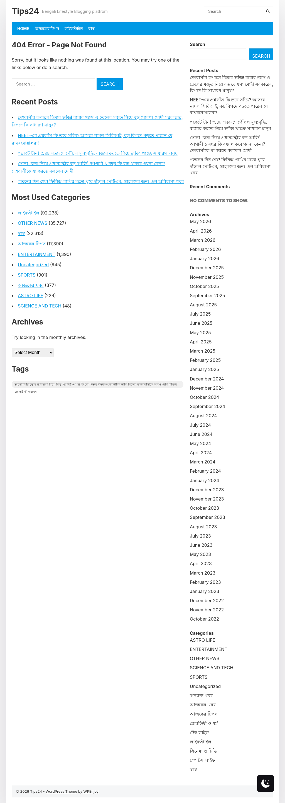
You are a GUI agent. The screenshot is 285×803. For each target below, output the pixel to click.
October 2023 (204, 508)
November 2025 (207, 277)
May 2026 (200, 221)
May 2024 (200, 443)
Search (197, 44)
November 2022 (207, 609)
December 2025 (207, 267)
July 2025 (200, 314)
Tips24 (25, 11)
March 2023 (202, 573)
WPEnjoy (91, 791)
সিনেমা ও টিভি (203, 751)
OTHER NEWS (32, 223)
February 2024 (205, 471)
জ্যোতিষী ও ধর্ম (204, 723)
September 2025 (207, 295)
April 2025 (201, 342)
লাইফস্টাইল (74, 28)
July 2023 (200, 536)
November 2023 (207, 499)
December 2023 (207, 489)
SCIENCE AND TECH (39, 306)
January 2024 (204, 480)
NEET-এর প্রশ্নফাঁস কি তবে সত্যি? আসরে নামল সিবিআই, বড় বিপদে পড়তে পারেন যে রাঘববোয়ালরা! (229, 106)
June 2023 (201, 545)
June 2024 (201, 434)
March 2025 (202, 351)
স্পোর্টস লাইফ (202, 760)
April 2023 (201, 563)
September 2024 (207, 406)
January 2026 (204, 258)
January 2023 (204, 591)
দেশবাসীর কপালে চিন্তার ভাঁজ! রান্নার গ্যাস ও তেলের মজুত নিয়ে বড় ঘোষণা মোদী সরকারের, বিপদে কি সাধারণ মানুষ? (231, 84)
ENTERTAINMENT (36, 254)
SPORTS (27, 275)
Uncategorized (33, 264)
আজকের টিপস (47, 28)
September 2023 (207, 517)
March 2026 (202, 240)
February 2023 (205, 582)
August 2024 (203, 415)
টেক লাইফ (199, 732)
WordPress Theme (61, 791)
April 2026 (201, 231)
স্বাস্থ (91, 28)
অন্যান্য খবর (201, 695)
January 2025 (204, 369)
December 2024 (207, 379)
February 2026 (205, 249)
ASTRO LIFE (30, 295)
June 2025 (201, 323)
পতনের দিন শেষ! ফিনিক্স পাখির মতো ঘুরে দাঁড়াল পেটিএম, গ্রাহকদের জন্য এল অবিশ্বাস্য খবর (101, 181)
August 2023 (203, 526)
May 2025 (200, 332)
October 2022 (204, 619)
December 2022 (207, 600)
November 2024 (207, 388)
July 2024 (200, 425)
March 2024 (202, 462)
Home (23, 28)
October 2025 (204, 286)
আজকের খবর (31, 285)
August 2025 (203, 304)
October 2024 (204, 397)
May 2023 (200, 554)
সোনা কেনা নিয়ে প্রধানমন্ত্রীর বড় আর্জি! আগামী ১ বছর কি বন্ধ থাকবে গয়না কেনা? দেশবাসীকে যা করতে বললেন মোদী (227, 144)
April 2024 (201, 452)
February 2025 (205, 360)
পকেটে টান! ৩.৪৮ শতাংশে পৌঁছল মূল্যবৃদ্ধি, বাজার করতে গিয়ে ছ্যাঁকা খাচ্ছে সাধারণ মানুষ (98, 153)
